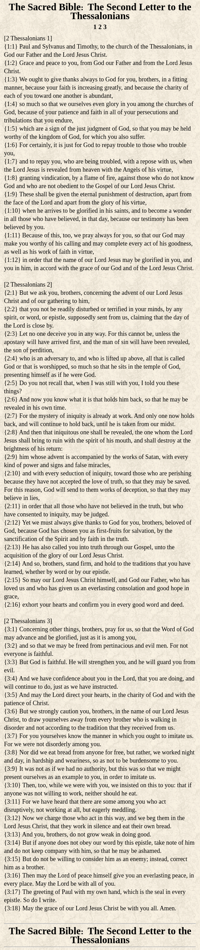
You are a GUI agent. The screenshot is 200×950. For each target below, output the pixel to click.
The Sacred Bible (45, 6)
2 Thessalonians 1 (28, 38)
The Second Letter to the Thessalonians (130, 11)
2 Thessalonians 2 (28, 284)
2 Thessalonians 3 (28, 621)
